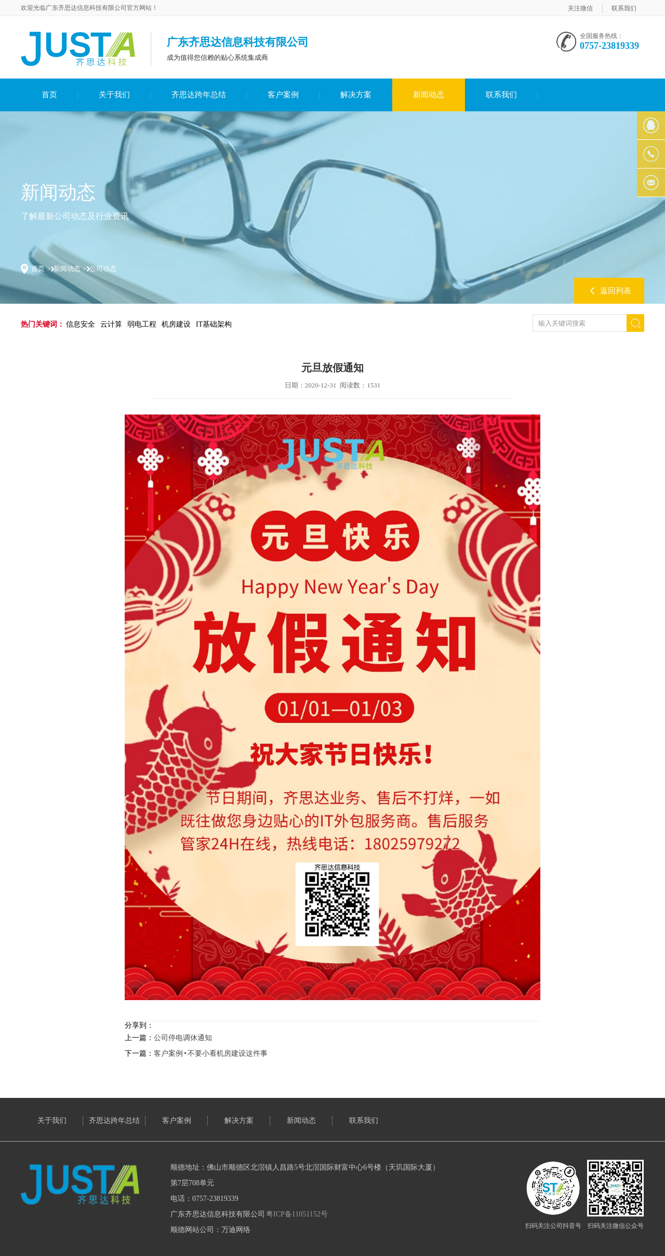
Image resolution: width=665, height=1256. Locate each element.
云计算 (111, 324)
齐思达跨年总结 (198, 94)
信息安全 (80, 324)
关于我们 (114, 94)
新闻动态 (428, 94)
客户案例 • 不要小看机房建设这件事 (211, 1053)
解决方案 (355, 94)
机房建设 (176, 324)
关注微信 (580, 8)
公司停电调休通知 (183, 1038)
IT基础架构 (214, 324)
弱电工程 (141, 324)
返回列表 (615, 291)
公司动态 (102, 269)
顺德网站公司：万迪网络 (210, 1230)
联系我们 (623, 8)
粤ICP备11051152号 (297, 1214)
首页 (49, 94)
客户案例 (283, 94)
